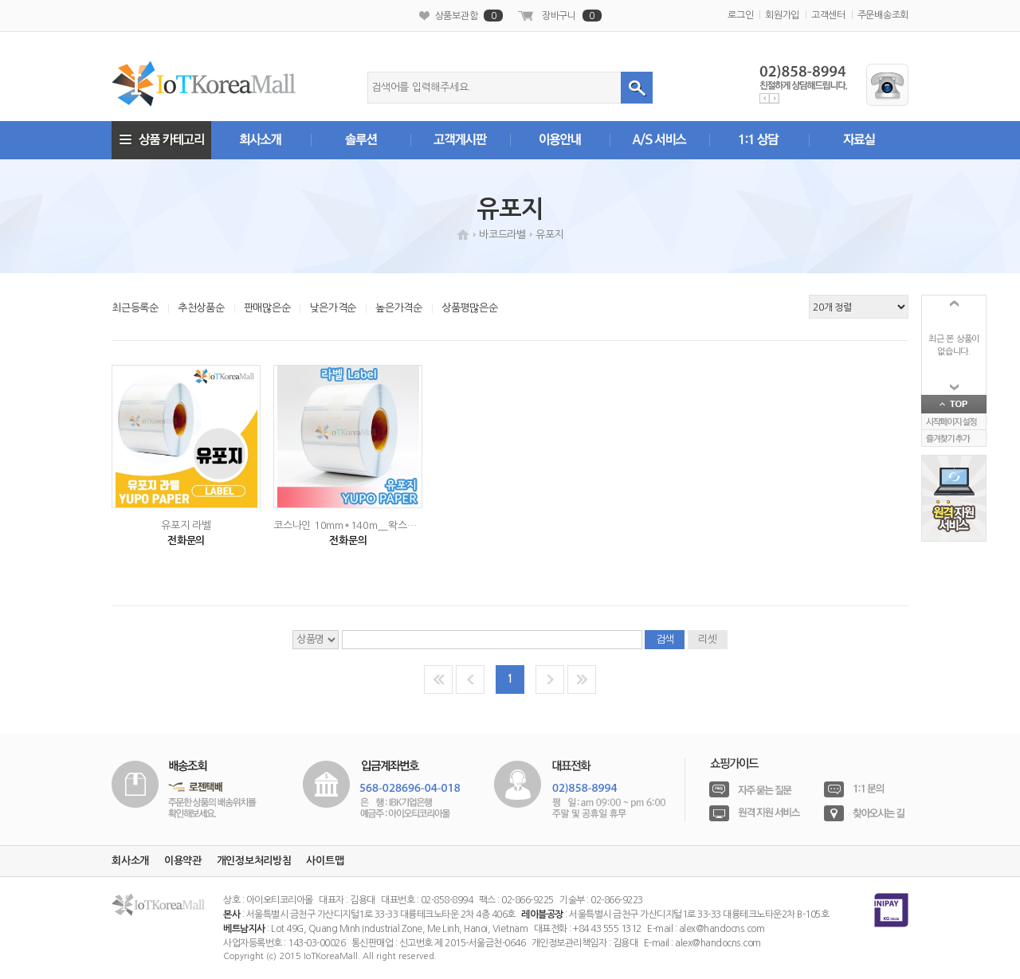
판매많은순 (267, 308)
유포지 (549, 234)
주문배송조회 (883, 15)
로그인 (740, 15)
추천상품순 (201, 308)
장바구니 (572, 16)
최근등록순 (135, 308)
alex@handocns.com (722, 929)
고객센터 (828, 15)
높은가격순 (398, 308)
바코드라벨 (502, 234)
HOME (463, 234)
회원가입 (782, 15)
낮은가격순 (332, 308)
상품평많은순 (469, 308)
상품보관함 (469, 16)
